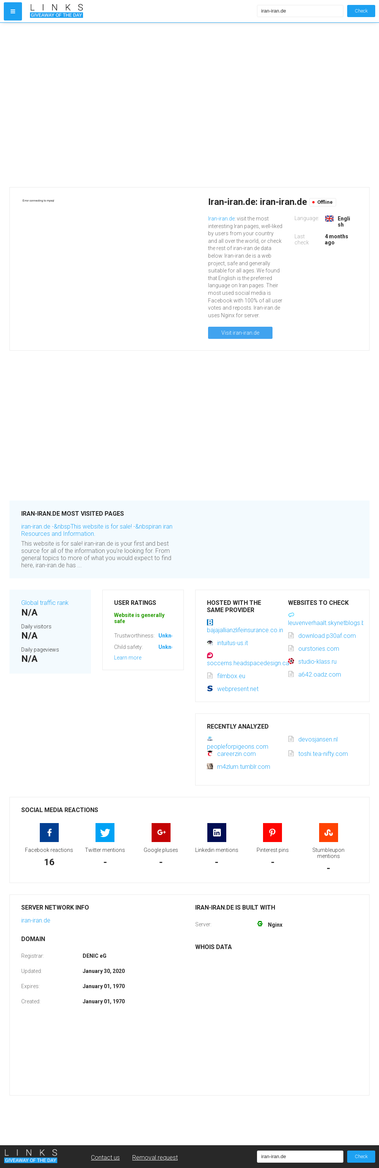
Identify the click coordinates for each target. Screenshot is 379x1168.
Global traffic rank (45, 602)
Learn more (127, 658)
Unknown (170, 636)
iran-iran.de (35, 920)
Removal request (155, 1157)
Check (361, 11)
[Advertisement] (77, 105)
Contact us (105, 1157)
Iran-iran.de (221, 219)
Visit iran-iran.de (240, 333)
